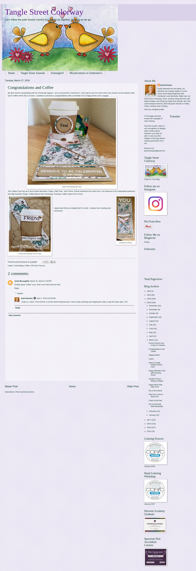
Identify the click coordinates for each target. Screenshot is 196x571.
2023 (149, 291)
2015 (149, 427)
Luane (151, 359)
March (151, 340)
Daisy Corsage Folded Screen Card (155, 365)
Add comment (14, 315)
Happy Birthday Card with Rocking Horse (157, 373)
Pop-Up (42, 266)
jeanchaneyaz (27, 298)
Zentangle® (57, 73)
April (151, 336)
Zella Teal (58, 191)
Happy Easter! (154, 355)
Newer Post (11, 386)
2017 (149, 420)
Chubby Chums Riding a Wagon (156, 380)
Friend (76, 191)
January (152, 415)
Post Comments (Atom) (25, 392)
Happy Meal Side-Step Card (156, 386)
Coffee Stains (68, 194)
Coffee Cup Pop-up (19, 191)
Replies (20, 293)
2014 (149, 431)
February (153, 411)
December (153, 306)
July (151, 325)
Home (11, 73)
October (152, 313)
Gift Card (34, 266)
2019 (149, 299)
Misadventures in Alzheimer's (86, 73)
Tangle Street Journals (33, 73)
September (153, 317)
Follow (146, 242)
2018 (149, 302)
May (151, 332)
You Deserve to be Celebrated (113, 191)
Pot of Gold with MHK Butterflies (156, 405)
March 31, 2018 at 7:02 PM (40, 281)
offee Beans (35, 194)
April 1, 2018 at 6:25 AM (46, 298)
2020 (149, 295)
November (153, 309)
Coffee (27, 266)
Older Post (133, 386)
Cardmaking (18, 266)
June (151, 329)
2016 (149, 424)
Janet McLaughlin (21, 281)
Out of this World (155, 391)
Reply (16, 288)
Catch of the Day (155, 400)
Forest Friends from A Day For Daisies (157, 344)
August (152, 321)
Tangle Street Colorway (44, 11)
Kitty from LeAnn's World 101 (156, 395)
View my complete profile (154, 109)
